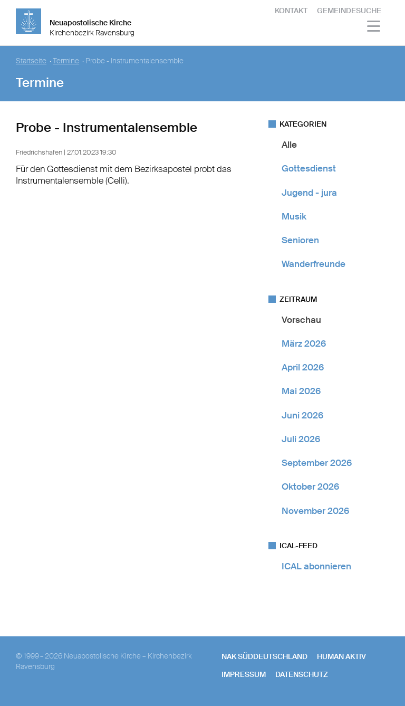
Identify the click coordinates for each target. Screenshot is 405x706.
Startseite (31, 60)
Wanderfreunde (313, 264)
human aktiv (341, 656)
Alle (289, 144)
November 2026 (315, 511)
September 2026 (317, 463)
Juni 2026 (302, 415)
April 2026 (303, 367)
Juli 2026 (301, 439)
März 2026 (304, 343)
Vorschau (301, 320)
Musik (294, 216)
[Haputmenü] (374, 28)
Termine (66, 60)
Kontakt (291, 10)
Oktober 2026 (310, 486)
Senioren (300, 240)
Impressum (243, 674)
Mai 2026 (301, 391)
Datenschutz (301, 674)
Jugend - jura (309, 192)
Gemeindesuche (349, 10)
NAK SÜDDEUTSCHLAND (264, 656)
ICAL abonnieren (316, 566)
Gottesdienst (309, 168)
